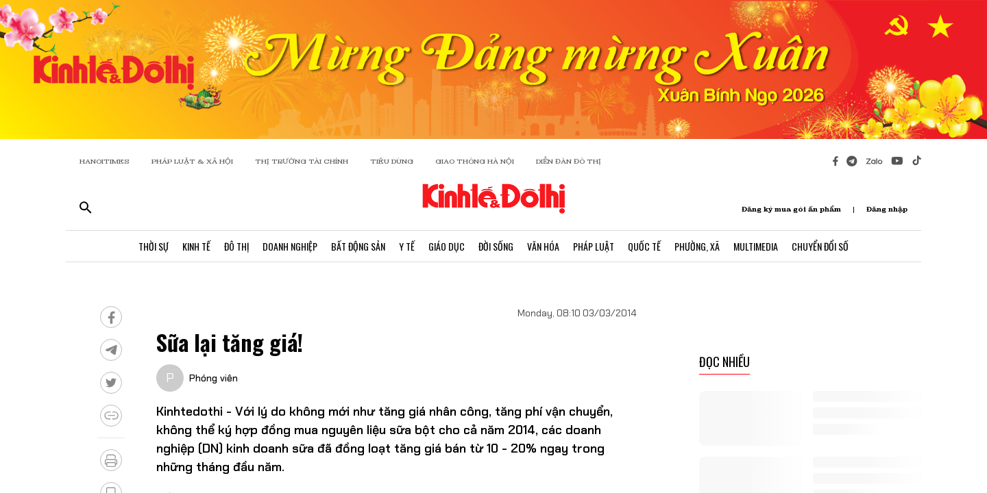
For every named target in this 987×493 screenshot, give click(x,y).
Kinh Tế (196, 246)
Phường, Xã (697, 246)
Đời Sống (495, 246)
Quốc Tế (644, 246)
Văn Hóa (543, 246)
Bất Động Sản (358, 246)
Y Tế (407, 246)
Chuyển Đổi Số (820, 246)
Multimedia (755, 246)
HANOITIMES (105, 161)
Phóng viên (213, 378)
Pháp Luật (593, 246)
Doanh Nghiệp (290, 246)
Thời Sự (153, 246)
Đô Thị (236, 246)
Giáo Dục (446, 246)
